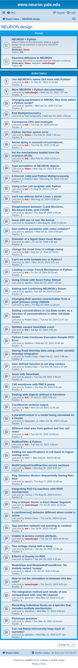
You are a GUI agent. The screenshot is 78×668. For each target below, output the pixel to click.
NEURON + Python (24, 39)
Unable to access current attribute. (34, 535)
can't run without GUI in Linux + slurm (36, 196)
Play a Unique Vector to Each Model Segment (41, 502)
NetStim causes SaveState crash (33, 327)
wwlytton (36, 63)
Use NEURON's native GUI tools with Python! (41, 79)
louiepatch (30, 223)
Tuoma (28, 494)
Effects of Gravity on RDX (28, 556)
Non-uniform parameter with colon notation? (41, 228)
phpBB (28, 660)
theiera (28, 559)
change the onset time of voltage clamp (37, 249)
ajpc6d (28, 212)
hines (27, 49)
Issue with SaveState (25, 374)
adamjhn (29, 634)
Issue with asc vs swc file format (33, 220)
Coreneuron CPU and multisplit (32, 121)
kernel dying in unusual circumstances (37, 142)
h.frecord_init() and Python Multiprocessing (40, 176)
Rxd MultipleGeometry (26, 113)
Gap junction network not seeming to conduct (42, 525)
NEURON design (16, 27)
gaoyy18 (29, 597)
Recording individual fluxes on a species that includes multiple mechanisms (41, 607)
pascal (28, 377)
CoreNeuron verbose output (30, 404)
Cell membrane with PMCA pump (33, 384)
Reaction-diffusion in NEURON (32, 57)
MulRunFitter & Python (27, 441)
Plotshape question (24, 618)
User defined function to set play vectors (38, 363)
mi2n (27, 242)
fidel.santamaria (33, 116)
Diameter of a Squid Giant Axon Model (37, 239)
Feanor (28, 387)
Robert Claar (31, 179)
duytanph (29, 611)
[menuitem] (11, 12)
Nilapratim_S (31, 421)
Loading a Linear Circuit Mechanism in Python (42, 269)
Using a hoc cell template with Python (36, 186)
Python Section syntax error (30, 132)
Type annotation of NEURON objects (35, 165)
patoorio (29, 231)
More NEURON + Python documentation (38, 89)
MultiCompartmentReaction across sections (40, 465)
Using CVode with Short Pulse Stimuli (36, 279)
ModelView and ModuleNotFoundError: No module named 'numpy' (39, 567)
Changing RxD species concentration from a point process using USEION (41, 300)
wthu (27, 305)
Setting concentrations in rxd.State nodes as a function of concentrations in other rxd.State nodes (42, 313)
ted (26, 82)
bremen (28, 549)
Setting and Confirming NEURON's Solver (39, 288)
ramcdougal (48, 63)
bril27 (27, 458)
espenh (28, 105)
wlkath (28, 571)
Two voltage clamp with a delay (32, 546)
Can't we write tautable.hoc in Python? (37, 259)
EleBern (29, 343)
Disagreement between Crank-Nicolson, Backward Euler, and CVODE (37, 208)
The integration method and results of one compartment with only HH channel (39, 593)
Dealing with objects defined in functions (38, 394)
